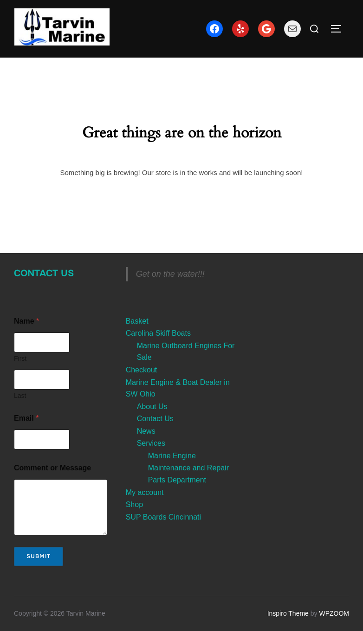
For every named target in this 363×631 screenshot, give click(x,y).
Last (20, 395)
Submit (38, 556)
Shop (134, 504)
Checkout (141, 370)
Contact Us (44, 273)
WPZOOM (334, 613)
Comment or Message (52, 468)
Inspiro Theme (288, 613)
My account (145, 492)
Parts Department (177, 480)
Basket (137, 321)
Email (26, 418)
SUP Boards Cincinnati (163, 517)
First (20, 358)
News (146, 431)
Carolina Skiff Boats (158, 333)
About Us (152, 406)
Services (151, 443)
